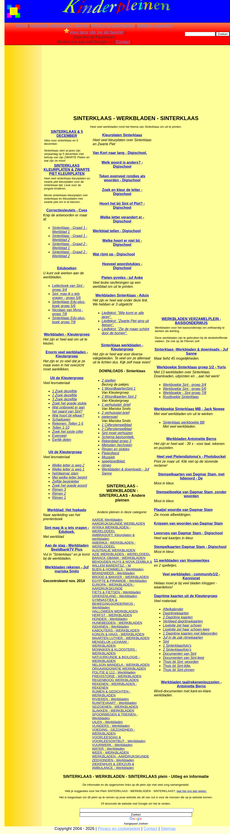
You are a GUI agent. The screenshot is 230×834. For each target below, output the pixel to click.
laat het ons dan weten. (192, 791)
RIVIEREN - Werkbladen (110, 699)
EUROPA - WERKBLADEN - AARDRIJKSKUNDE (113, 586)
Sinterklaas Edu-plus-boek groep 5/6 (68, 304)
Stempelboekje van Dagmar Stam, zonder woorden (191, 494)
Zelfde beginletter (65, 481)
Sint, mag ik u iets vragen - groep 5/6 (66, 296)
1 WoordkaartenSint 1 (119, 388)
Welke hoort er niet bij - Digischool (122, 242)
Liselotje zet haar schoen (182, 625)
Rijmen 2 (59, 493)
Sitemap (168, 828)
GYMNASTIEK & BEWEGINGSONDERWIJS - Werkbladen (113, 603)
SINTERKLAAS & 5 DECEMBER (67, 134)
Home (21, 25)
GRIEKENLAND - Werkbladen (114, 596)
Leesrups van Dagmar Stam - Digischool (188, 533)
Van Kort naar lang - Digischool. (120, 153)
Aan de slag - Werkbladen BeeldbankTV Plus (66, 547)
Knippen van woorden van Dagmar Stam (188, 523)
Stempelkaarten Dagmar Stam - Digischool (190, 547)
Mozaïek (108, 457)
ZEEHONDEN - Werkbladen (113, 760)
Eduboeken (66, 268)
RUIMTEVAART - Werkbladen (114, 703)
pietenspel (110, 417)
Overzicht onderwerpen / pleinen (59, 25)
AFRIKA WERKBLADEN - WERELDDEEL (111, 529)
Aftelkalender (173, 609)
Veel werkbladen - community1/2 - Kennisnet (191, 576)
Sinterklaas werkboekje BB (183, 422)
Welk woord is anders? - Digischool (122, 164)
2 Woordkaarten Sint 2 (119, 396)
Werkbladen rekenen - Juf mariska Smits (66, 569)
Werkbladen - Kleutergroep (67, 334)
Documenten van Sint (179, 654)
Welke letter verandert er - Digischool (122, 219)
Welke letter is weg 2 (68, 465)
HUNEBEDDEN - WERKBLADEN (117, 623)
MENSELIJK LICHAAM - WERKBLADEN (110, 643)
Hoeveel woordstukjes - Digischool (122, 266)
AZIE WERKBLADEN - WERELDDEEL (121, 554)
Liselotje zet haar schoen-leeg (186, 629)
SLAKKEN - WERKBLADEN (113, 710)
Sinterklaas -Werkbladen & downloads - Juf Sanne (191, 351)
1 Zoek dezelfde (64, 391)
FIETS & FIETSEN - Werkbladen (116, 592)
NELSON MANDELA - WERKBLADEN (121, 665)
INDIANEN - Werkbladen (110, 626)
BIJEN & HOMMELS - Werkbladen (118, 569)
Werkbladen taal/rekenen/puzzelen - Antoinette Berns (191, 684)
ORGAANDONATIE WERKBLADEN (119, 668)
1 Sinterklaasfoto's (177, 645)
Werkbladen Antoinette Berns (191, 439)
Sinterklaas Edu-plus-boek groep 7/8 (68, 320)
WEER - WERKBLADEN (110, 752)
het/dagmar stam (65, 473)
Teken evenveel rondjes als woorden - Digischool (122, 178)
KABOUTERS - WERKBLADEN (115, 630)
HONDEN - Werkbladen (110, 619)
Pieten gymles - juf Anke (122, 277)
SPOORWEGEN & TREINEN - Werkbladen (115, 716)
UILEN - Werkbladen (107, 722)
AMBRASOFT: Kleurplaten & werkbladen (113, 537)
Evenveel (59, 436)
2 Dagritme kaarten (178, 617)
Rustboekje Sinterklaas (181, 397)
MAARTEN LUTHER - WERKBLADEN (121, 638)
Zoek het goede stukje (69, 403)
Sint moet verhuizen (117, 433)
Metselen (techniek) (117, 445)
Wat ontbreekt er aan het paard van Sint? (68, 409)
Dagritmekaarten (176, 613)
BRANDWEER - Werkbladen (113, 573)
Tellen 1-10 (60, 427)
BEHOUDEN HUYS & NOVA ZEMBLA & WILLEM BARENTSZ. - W (122, 563)
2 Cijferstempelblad (117, 429)
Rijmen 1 (59, 498)
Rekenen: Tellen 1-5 (67, 423)
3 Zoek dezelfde (64, 399)
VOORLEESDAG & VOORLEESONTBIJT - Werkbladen (119, 739)
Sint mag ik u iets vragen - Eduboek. (66, 530)
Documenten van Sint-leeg (183, 658)
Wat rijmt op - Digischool (114, 254)
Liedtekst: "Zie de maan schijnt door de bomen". (125, 331)
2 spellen (109, 380)
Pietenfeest (110, 453)
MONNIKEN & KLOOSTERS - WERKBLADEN (114, 651)
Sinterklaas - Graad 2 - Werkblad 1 (69, 246)
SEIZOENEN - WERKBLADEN (115, 707)
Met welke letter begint (69, 477)
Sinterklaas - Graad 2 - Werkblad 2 (69, 254)
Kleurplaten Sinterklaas (122, 135)
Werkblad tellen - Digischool (117, 231)
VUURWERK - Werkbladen (112, 745)
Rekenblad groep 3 (116, 441)
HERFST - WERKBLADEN (112, 615)
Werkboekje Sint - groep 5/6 (184, 389)
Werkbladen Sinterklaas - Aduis (122, 295)
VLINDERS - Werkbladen (111, 726)
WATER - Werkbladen (108, 748)
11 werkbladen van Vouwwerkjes (181, 560)
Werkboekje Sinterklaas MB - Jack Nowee (189, 409)
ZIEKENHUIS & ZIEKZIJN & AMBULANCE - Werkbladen (113, 766)
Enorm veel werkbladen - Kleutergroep (67, 354)
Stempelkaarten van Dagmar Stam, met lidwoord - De (191, 476)
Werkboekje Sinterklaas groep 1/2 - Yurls (191, 367)
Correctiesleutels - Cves (66, 210)
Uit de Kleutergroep (66, 378)
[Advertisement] (23, 116)
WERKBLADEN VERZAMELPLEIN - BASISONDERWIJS (191, 321)
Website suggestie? (155, 25)
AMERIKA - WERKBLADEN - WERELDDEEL (114, 544)
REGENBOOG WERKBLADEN (115, 680)
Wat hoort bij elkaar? (68, 415)
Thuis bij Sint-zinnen (178, 670)
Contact (123, 42)
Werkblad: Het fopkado (66, 510)
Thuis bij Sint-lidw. (177, 666)
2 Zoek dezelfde (64, 395)
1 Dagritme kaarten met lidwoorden (190, 633)
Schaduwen (61, 419)
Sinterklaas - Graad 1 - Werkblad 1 (69, 230)
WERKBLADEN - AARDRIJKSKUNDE (120, 756)
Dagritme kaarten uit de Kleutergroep (185, 596)
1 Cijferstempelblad (117, 425)
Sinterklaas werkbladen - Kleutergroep (122, 347)
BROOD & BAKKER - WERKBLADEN (120, 577)
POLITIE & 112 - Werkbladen (114, 672)
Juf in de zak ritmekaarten (183, 637)
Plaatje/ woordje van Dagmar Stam (183, 510)
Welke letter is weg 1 (68, 469)
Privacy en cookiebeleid (113, 25)
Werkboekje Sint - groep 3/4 (184, 385)
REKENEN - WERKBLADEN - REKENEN (114, 685)
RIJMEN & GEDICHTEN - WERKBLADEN (111, 693)
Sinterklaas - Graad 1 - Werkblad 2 (69, 238)
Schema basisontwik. (118, 437)
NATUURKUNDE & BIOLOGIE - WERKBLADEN (116, 659)
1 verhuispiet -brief (116, 405)
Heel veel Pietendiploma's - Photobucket (191, 456)
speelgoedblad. (114, 461)
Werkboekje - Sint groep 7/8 (184, 393)
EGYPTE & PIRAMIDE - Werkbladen (119, 581)
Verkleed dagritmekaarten (183, 621)
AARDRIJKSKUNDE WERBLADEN (118, 523)
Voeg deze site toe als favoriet (93, 32)
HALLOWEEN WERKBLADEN (115, 611)
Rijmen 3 (59, 489)
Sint (166, 641)
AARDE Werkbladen (107, 520)
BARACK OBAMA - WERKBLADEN (119, 558)
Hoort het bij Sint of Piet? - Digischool (122, 205)
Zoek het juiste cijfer (67, 432)
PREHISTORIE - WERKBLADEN (117, 676)
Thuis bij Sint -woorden (181, 662)
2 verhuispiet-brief (116, 413)
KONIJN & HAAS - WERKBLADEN (118, 634)
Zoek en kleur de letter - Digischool (122, 192)
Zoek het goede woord (69, 485)
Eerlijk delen (61, 440)
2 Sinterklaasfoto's (177, 649)
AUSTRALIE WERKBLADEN (113, 550)
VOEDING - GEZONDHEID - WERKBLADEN (113, 731)
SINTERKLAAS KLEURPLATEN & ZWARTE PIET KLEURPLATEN (67, 170)
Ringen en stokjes (116, 449)
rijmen (106, 465)
